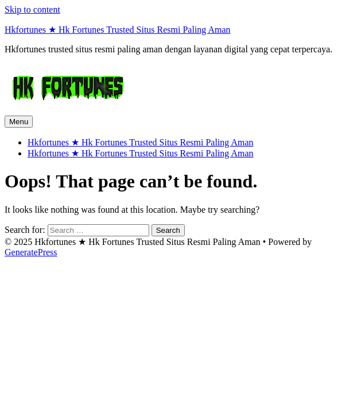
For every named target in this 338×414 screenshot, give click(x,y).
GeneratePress (31, 252)
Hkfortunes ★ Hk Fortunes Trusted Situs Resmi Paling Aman (118, 29)
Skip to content (32, 9)
